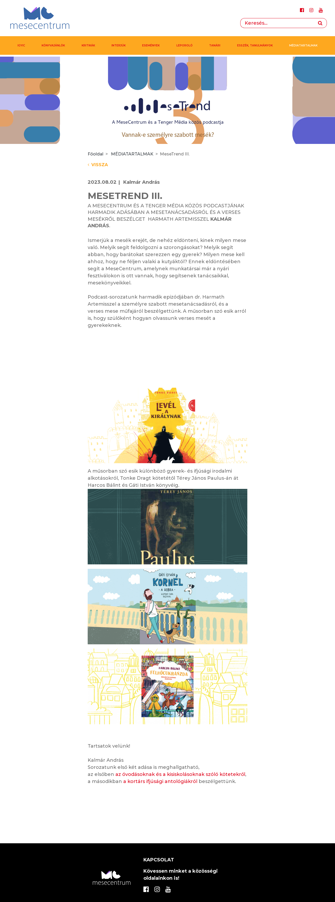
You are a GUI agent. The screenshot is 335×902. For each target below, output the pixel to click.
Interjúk (118, 45)
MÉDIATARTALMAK (303, 45)
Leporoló (184, 45)
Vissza (98, 164)
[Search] (277, 23)
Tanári (214, 45)
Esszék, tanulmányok (255, 45)
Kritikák (88, 45)
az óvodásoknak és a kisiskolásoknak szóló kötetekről (180, 774)
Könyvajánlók (53, 45)
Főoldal (95, 154)
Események (151, 45)
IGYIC (21, 45)
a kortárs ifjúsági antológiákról (160, 781)
